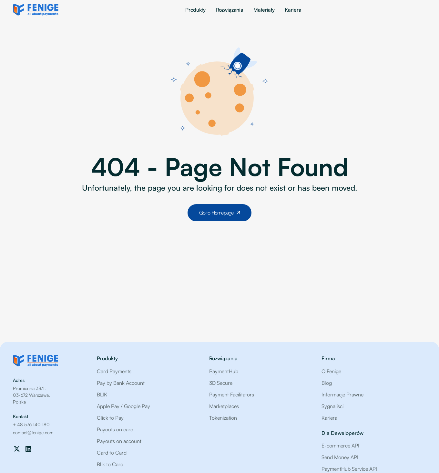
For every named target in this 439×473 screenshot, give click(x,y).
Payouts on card (115, 429)
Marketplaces (224, 406)
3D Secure (220, 383)
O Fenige (331, 371)
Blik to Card (110, 464)
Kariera (293, 9)
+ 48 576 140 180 (31, 424)
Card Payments (114, 371)
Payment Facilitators (231, 394)
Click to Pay (110, 418)
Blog (327, 383)
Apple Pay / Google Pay (123, 406)
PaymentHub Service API (349, 469)
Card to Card (112, 452)
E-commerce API (340, 445)
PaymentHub (223, 371)
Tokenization (223, 418)
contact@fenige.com (33, 432)
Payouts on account (119, 441)
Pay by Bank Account (121, 383)
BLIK (102, 394)
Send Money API (340, 457)
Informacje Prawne (342, 394)
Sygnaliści (332, 406)
